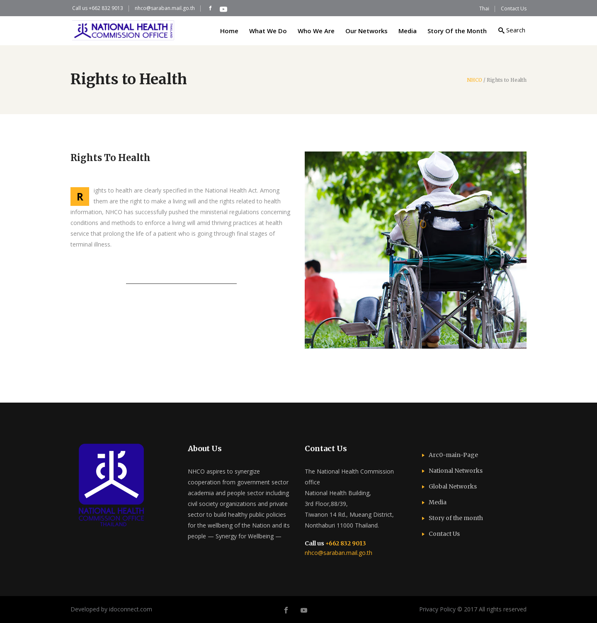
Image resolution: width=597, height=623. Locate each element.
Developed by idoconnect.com (111, 609)
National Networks (456, 470)
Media (438, 502)
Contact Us (514, 8)
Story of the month (456, 518)
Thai (484, 8)
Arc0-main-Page (453, 455)
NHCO (474, 80)
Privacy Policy (437, 609)
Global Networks (453, 486)
